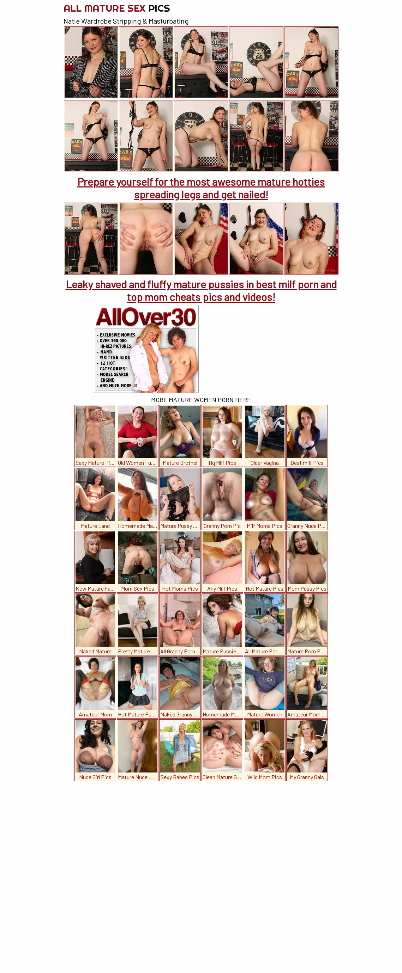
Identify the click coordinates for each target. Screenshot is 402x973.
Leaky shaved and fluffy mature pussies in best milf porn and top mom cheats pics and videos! (201, 290)
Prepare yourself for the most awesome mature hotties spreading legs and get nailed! (201, 188)
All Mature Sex (117, 8)
